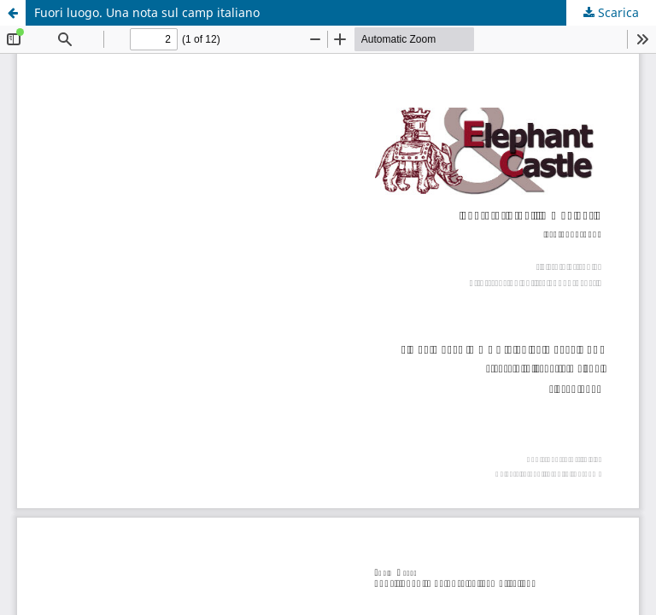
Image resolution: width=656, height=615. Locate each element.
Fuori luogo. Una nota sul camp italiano (147, 12)
